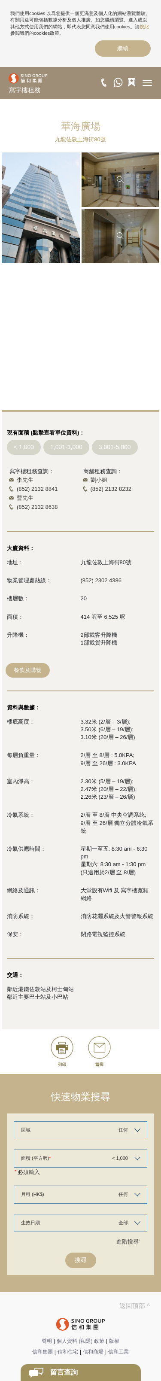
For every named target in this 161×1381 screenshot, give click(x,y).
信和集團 (42, 1352)
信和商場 (93, 1352)
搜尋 (81, 1259)
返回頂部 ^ (134, 1305)
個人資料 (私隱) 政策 (80, 1341)
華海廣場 (80, 126)
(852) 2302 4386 (101, 580)
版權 (114, 1341)
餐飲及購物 (28, 670)
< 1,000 (24, 447)
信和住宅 (68, 1352)
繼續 (122, 48)
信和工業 (118, 1352)
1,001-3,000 (66, 447)
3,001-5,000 (115, 447)
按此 (144, 26)
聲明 (47, 1341)
